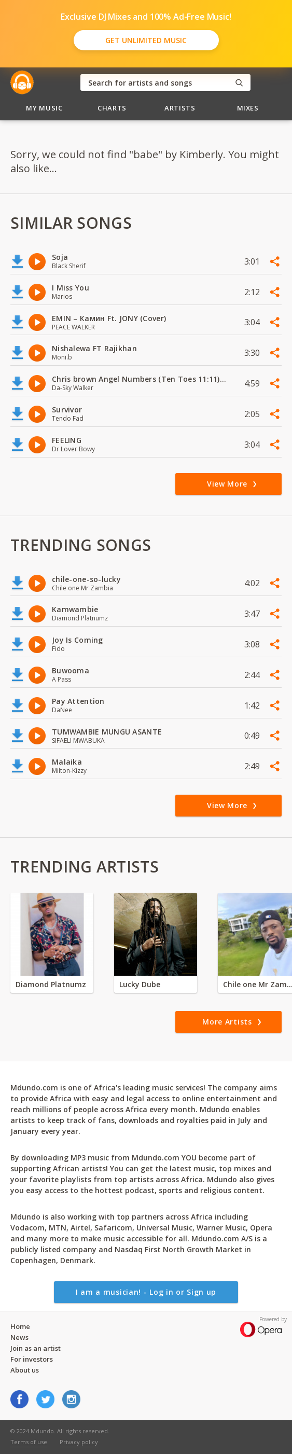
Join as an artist (35, 1348)
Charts (112, 108)
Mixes (248, 108)
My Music (44, 108)
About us (24, 1370)
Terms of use (28, 1442)
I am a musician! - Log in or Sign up (146, 1292)
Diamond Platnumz (51, 984)
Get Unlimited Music (146, 40)
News (19, 1337)
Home (20, 1326)
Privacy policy (79, 1442)
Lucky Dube (139, 984)
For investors (31, 1359)
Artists (180, 108)
